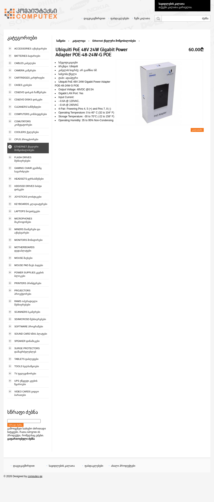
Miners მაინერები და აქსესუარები (27, 231)
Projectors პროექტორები (22, 292)
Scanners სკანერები (27, 312)
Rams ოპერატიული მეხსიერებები (25, 303)
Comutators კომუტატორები (23, 123)
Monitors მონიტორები (28, 240)
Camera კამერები (25, 70)
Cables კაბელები (25, 63)
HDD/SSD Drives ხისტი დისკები (28, 188)
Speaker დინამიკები (27, 341)
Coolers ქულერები (26, 132)
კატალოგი (78, 40)
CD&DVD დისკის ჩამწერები (30, 92)
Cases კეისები (23, 85)
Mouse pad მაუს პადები (28, 265)
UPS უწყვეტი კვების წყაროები (25, 383)
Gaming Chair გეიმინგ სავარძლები (28, 170)
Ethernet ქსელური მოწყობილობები (26, 148)
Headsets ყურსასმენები (29, 178)
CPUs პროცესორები (26, 139)
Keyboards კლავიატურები (30, 204)
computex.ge (35, 476)
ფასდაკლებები (119, 18)
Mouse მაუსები (23, 258)
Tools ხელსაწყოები (26, 366)
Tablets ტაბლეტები (26, 359)
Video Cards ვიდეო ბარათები (26, 393)
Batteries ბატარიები (27, 56)
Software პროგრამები (28, 326)
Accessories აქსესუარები (30, 48)
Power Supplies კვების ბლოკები (29, 274)
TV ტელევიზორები (25, 373)
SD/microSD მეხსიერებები (30, 319)
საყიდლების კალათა (171, 3)
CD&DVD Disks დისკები (28, 99)
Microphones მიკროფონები (23, 220)
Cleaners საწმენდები (27, 107)
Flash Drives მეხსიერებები (22, 159)
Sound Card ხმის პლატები (30, 333)
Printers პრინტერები (27, 283)
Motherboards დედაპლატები (24, 249)
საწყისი (60, 40)
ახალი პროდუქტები (123, 465)
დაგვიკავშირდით (94, 18)
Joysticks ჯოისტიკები (28, 196)
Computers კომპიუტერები (30, 114)
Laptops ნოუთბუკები (27, 211)
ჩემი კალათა (142, 18)
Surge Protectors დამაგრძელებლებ (27, 350)
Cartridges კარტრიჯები (29, 77)
